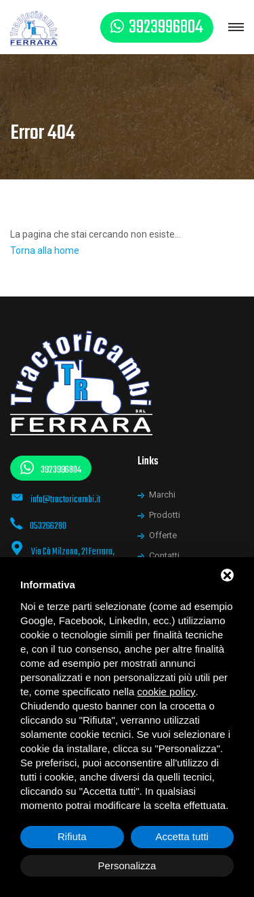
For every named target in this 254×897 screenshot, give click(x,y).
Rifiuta (72, 836)
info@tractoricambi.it (65, 500)
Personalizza (127, 865)
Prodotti (164, 515)
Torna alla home (44, 250)
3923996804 (166, 27)
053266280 (48, 526)
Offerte (163, 535)
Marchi (162, 494)
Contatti (164, 555)
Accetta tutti (182, 836)
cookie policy (166, 691)
